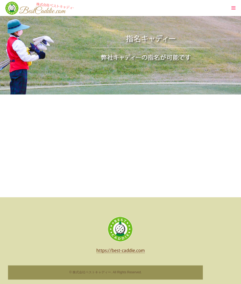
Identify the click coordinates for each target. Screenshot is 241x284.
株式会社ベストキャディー (92, 272)
